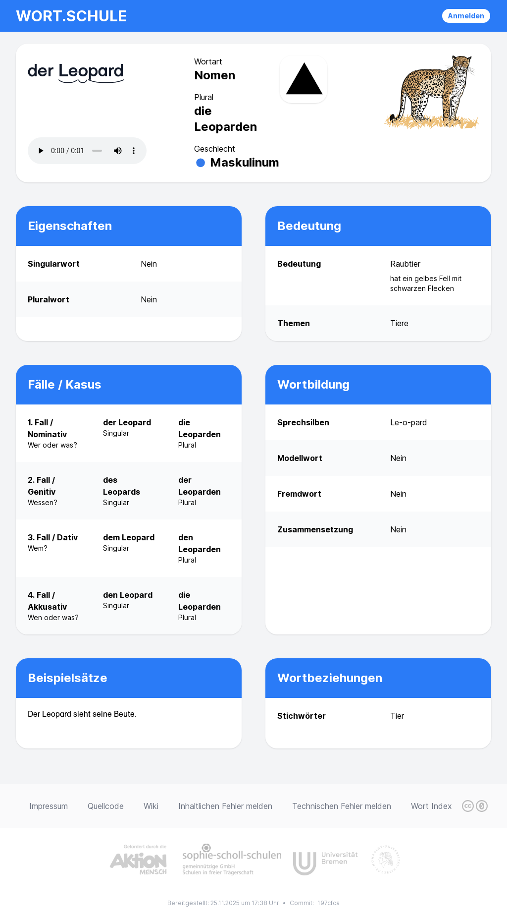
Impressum (48, 806)
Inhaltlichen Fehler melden (225, 806)
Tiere (399, 323)
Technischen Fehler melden (341, 806)
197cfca (328, 903)
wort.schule (71, 16)
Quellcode (106, 806)
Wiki (151, 806)
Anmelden (466, 15)
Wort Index (431, 806)
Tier (397, 716)
